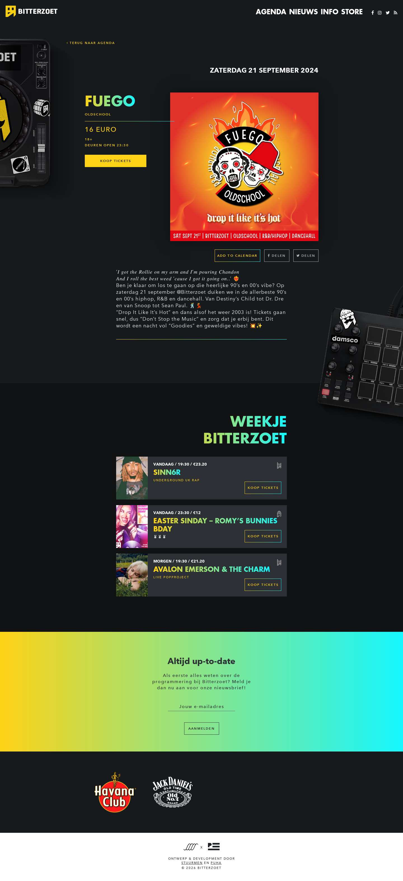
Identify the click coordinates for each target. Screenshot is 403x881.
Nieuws (303, 12)
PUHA (216, 863)
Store (352, 12)
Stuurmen (192, 863)
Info (329, 12)
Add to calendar (237, 255)
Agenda (271, 12)
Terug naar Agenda (91, 43)
